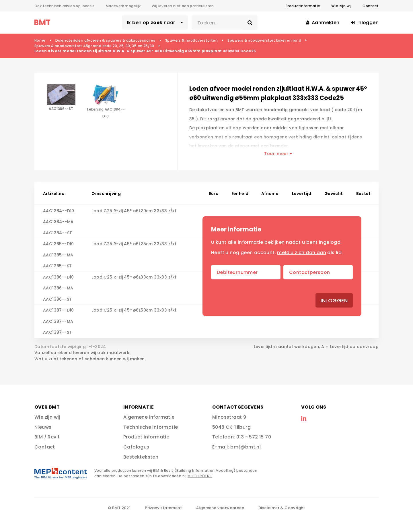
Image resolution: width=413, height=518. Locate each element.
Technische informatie (150, 427)
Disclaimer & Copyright (281, 508)
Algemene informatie (149, 417)
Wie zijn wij (341, 5)
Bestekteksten (140, 457)
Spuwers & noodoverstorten (191, 40)
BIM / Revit (47, 437)
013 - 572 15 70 (253, 437)
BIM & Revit (163, 470)
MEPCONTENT (200, 475)
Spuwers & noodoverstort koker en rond (264, 40)
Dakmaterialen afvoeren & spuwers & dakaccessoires (105, 40)
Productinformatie (303, 5)
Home (40, 40)
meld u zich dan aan (301, 252)
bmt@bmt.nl (245, 447)
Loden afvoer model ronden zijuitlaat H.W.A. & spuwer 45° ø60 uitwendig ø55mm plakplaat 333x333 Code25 (145, 51)
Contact (371, 5)
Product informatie (146, 437)
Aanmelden (322, 22)
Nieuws (42, 427)
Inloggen (334, 300)
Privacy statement (163, 508)
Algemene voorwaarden (220, 508)
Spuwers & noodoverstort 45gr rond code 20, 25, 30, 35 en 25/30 (94, 45)
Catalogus (136, 447)
